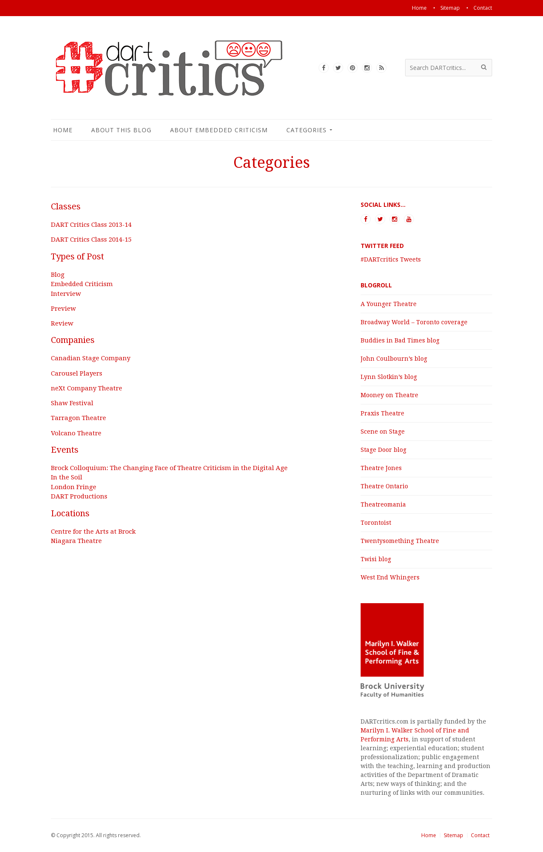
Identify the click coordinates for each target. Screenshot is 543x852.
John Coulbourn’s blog (394, 358)
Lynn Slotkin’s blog (389, 376)
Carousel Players (76, 373)
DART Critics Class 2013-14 (91, 224)
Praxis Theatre (382, 413)
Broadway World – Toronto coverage (414, 322)
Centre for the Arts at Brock (93, 531)
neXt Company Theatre (86, 388)
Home (428, 835)
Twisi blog (376, 559)
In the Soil (66, 477)
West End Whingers (390, 577)
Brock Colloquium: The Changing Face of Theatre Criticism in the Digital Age (169, 468)
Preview (63, 308)
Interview (66, 294)
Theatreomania (383, 504)
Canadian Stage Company (90, 358)
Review (62, 323)
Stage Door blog (383, 449)
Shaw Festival (72, 403)
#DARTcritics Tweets (391, 259)
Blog (57, 274)
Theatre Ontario (384, 486)
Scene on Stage (383, 431)
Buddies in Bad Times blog (400, 340)
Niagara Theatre (76, 541)
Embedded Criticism (82, 284)
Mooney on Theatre (389, 395)
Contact (480, 835)
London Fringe (73, 487)
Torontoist (376, 522)
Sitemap (453, 835)
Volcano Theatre (76, 433)
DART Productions (79, 496)
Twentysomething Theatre (400, 540)
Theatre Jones (381, 468)
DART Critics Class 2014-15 (91, 239)
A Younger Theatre (389, 304)
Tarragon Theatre (78, 418)
